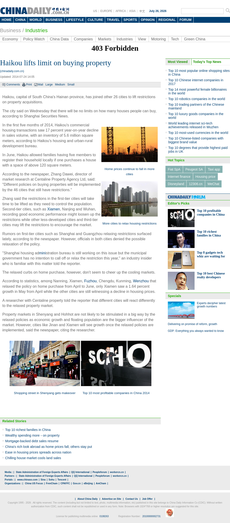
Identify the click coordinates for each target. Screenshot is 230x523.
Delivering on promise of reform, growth (192, 324)
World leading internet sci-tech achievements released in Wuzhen (193, 125)
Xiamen (53, 209)
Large (49, 84)
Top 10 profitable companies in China (211, 212)
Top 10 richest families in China (28, 430)
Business (10, 30)
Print (29, 84)
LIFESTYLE (75, 20)
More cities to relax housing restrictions (130, 223)
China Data (59, 39)
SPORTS (130, 20)
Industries (36, 30)
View (142, 39)
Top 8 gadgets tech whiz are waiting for (211, 254)
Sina (43, 479)
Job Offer (147, 499)
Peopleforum (99, 472)
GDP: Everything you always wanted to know (196, 331)
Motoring (158, 39)
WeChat (213, 184)
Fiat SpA (174, 169)
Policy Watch (34, 39)
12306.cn (196, 184)
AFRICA (120, 11)
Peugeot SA (194, 169)
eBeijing (88, 483)
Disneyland (176, 184)
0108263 (104, 516)
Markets (104, 39)
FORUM (186, 20)
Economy (10, 39)
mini (42, 253)
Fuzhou (90, 281)
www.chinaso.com (27, 479)
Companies (83, 39)
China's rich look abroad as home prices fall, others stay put (48, 447)
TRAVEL (113, 20)
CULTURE (95, 20)
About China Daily (87, 499)
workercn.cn (117, 472)
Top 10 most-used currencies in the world (198, 133)
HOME (7, 20)
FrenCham (52, 483)
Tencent (62, 479)
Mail (40, 84)
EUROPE (106, 11)
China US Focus (34, 483)
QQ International (80, 472)
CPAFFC (65, 483)
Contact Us (131, 499)
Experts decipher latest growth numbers (211, 305)
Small (70, 84)
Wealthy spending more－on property (32, 435)
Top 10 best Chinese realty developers (211, 275)
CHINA (20, 20)
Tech (175, 39)
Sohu (51, 479)
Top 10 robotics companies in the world (196, 99)
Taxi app (214, 169)
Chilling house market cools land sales (33, 458)
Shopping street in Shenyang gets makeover (44, 393)
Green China (194, 39)
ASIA (132, 11)
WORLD (35, 20)
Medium (60, 84)
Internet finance (179, 176)
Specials (174, 296)
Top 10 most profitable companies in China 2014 (116, 393)
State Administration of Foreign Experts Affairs (42, 472)
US (95, 11)
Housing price (206, 176)
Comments (13, 84)
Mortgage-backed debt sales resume (31, 441)
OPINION (148, 20)
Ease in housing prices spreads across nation (38, 452)
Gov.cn (77, 483)
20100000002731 (151, 516)
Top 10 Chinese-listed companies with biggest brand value (195, 140)
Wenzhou (141, 281)
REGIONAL (167, 20)
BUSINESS (54, 20)
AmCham (101, 483)
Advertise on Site (111, 499)
